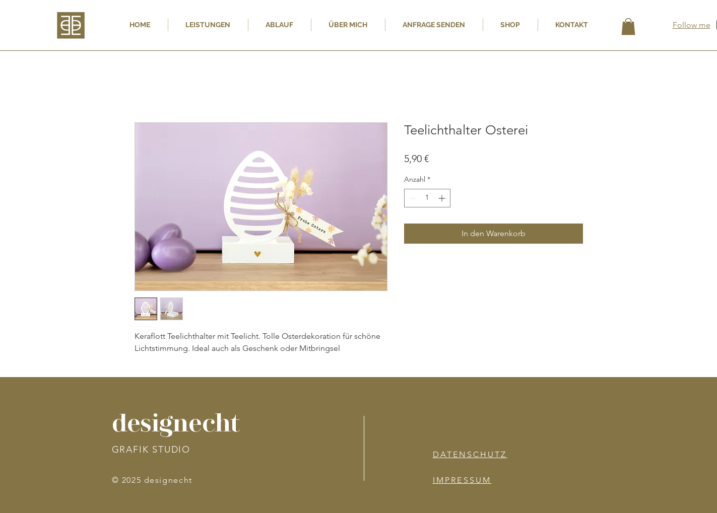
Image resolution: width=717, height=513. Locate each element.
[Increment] (442, 198)
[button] (628, 26)
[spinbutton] (427, 198)
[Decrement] (412, 198)
